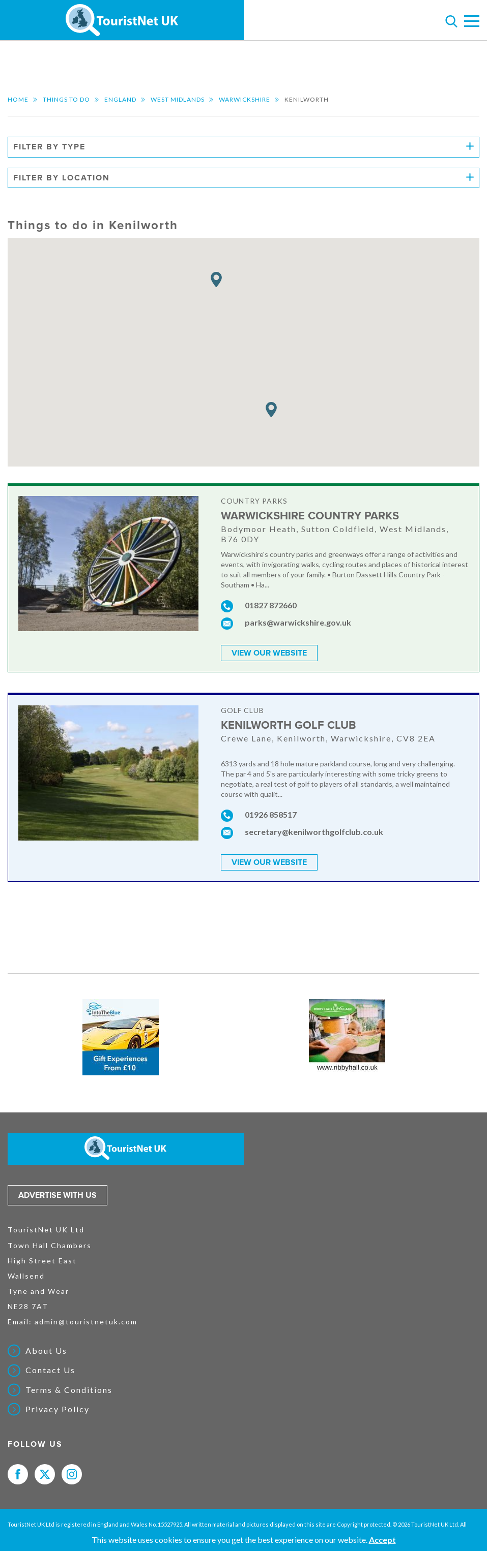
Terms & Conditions (68, 1388)
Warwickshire (244, 99)
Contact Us (50, 1369)
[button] (216, 280)
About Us (46, 1350)
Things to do (66, 99)
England (120, 99)
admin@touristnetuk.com (86, 1321)
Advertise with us (57, 1195)
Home (18, 99)
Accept (382, 1539)
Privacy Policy (57, 1408)
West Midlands (178, 99)
